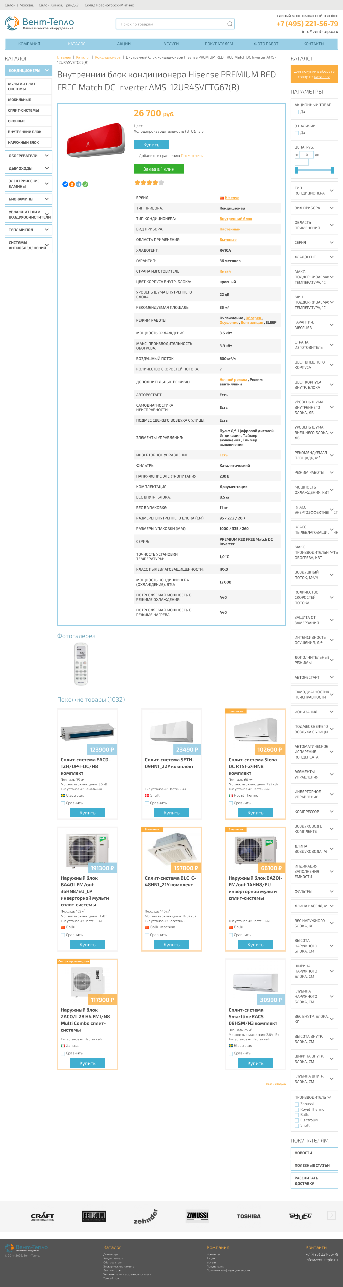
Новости (303, 1152)
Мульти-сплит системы (21, 86)
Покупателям (219, 43)
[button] (331, 1215)
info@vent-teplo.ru (320, 31)
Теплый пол (21, 229)
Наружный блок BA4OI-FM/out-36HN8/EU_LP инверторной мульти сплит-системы (85, 891)
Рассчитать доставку (306, 1180)
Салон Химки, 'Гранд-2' (59, 5)
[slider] (296, 170)
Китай (225, 271)
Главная (64, 57)
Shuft (305, 1125)
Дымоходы (20, 168)
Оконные (16, 121)
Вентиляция (252, 322)
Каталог (76, 43)
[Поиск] (230, 24)
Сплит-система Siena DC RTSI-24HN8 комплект (253, 766)
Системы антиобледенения (27, 245)
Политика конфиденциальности (228, 1270)
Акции (124, 43)
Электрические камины (24, 183)
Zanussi (307, 1103)
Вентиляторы (112, 1270)
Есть (224, 455)
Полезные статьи (312, 1165)
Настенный (230, 229)
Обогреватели (23, 155)
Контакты (313, 43)
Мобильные (19, 99)
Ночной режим (234, 379)
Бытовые (228, 239)
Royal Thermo (312, 1109)
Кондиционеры (24, 70)
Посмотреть (192, 155)
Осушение (229, 322)
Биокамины (21, 199)
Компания (29, 43)
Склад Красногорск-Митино (109, 5)
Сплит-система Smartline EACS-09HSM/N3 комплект (253, 1016)
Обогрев (254, 317)
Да (302, 111)
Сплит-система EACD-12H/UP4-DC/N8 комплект (86, 766)
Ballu (304, 1114)
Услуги (171, 43)
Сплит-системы (23, 110)
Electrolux (309, 1119)
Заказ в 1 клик (158, 169)
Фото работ (266, 43)
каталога (322, 76)
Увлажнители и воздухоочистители (30, 214)
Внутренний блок (24, 132)
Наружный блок (23, 142)
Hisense (232, 197)
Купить (151, 144)
